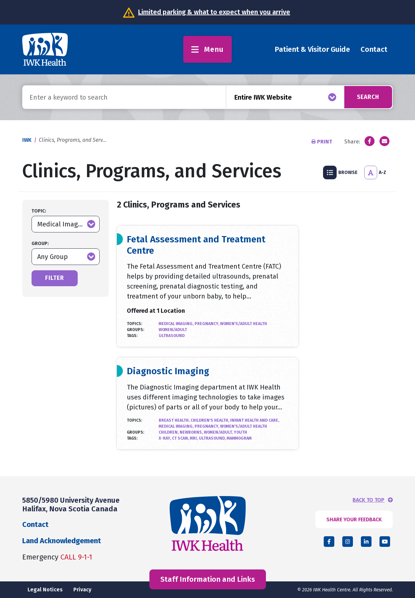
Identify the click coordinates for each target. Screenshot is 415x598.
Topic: (39, 211)
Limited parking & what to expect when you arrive (214, 12)
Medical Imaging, (177, 323)
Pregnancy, (207, 323)
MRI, (194, 438)
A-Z (375, 172)
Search (367, 97)
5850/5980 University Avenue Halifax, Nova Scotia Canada (71, 504)
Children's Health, (210, 420)
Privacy (82, 589)
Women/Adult (173, 329)
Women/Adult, (219, 432)
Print (322, 141)
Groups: (135, 329)
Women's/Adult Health (243, 323)
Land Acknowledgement (61, 540)
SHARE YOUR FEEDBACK (354, 519)
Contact (374, 49)
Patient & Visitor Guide (312, 49)
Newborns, (192, 432)
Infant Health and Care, (254, 420)
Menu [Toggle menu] (207, 49)
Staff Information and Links (207, 579)
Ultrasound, (213, 438)
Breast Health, (175, 420)
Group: (40, 243)
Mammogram (239, 438)
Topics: (134, 323)
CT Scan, (181, 438)
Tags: (132, 335)
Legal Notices (45, 589)
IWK (27, 140)
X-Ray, (165, 438)
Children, (169, 432)
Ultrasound (172, 335)
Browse (340, 172)
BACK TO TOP (368, 500)
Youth (240, 432)
